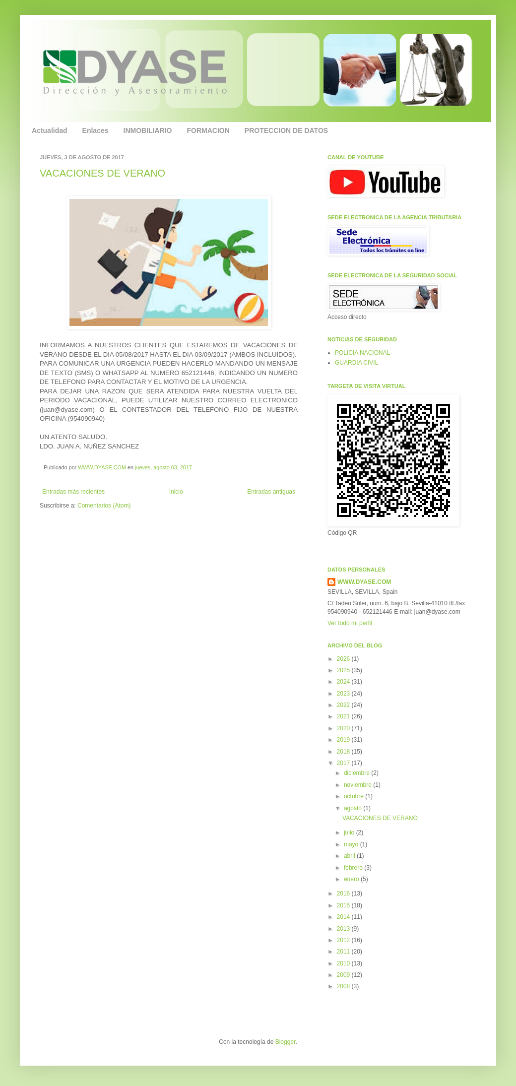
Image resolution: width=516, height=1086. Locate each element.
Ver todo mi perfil (349, 623)
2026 (344, 658)
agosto (353, 808)
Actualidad (49, 130)
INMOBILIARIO (148, 130)
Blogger (285, 1041)
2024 (344, 681)
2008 (344, 986)
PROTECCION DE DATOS (286, 130)
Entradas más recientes (73, 491)
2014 (344, 916)
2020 (344, 728)
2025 (344, 670)
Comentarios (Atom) (103, 505)
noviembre (358, 784)
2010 (344, 963)
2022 (344, 705)
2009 (344, 974)
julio (350, 832)
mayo (352, 844)
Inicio (176, 491)
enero (352, 879)
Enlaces (95, 130)
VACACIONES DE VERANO (102, 173)
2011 (344, 951)
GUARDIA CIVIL (356, 362)
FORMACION (208, 130)
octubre (354, 796)
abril (350, 855)
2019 (344, 739)
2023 (344, 693)
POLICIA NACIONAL (362, 352)
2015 (344, 905)
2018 (344, 751)
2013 (344, 928)
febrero (354, 867)
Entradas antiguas (271, 491)
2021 (344, 716)
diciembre (357, 772)
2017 (344, 763)
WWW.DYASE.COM (103, 467)
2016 (344, 893)
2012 (344, 940)
